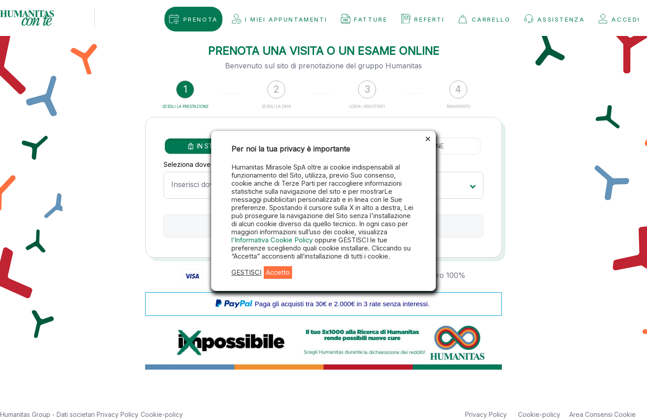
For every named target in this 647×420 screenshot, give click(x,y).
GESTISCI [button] (246, 272)
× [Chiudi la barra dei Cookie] (428, 138)
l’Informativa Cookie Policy (273, 240)
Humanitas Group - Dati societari (48, 414)
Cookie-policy (162, 414)
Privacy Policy (117, 414)
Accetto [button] (278, 272)
